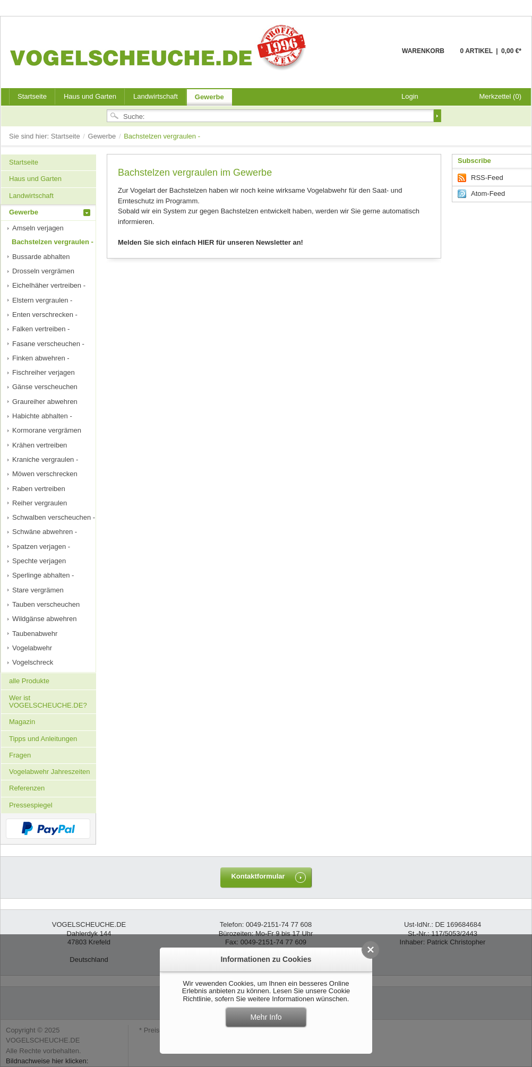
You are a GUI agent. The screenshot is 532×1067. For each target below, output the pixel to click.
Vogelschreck (32, 662)
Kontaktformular (258, 876)
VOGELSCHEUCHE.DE (160, 47)
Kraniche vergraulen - (45, 459)
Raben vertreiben (38, 489)
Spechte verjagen (39, 561)
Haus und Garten (90, 96)
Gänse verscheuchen (45, 387)
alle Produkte (29, 681)
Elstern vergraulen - (42, 300)
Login (409, 96)
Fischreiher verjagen (43, 372)
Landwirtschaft (155, 96)
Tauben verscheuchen (46, 604)
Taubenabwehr (34, 634)
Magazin (22, 722)
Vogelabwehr (32, 648)
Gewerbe (209, 97)
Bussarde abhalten (41, 257)
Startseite (66, 136)
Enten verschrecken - (45, 315)
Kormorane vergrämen (46, 430)
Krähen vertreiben (39, 445)
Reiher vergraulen (39, 503)
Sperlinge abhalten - (43, 575)
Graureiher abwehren (45, 402)
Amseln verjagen (38, 228)
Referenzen (27, 788)
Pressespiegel (31, 805)
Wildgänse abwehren (44, 619)
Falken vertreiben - (41, 329)
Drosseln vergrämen (43, 271)
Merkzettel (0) (500, 96)
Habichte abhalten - (42, 416)
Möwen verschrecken (45, 474)
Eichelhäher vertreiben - (48, 285)
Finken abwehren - (41, 358)
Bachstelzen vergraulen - (52, 242)
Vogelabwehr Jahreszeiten (49, 772)
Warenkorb (376, 57)
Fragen (20, 755)
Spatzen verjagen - (41, 546)
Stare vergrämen (38, 590)
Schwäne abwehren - (44, 532)
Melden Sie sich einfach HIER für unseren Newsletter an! (210, 242)
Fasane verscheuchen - (48, 344)
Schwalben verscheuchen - (53, 517)
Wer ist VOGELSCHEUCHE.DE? (48, 701)
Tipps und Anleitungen (43, 739)
